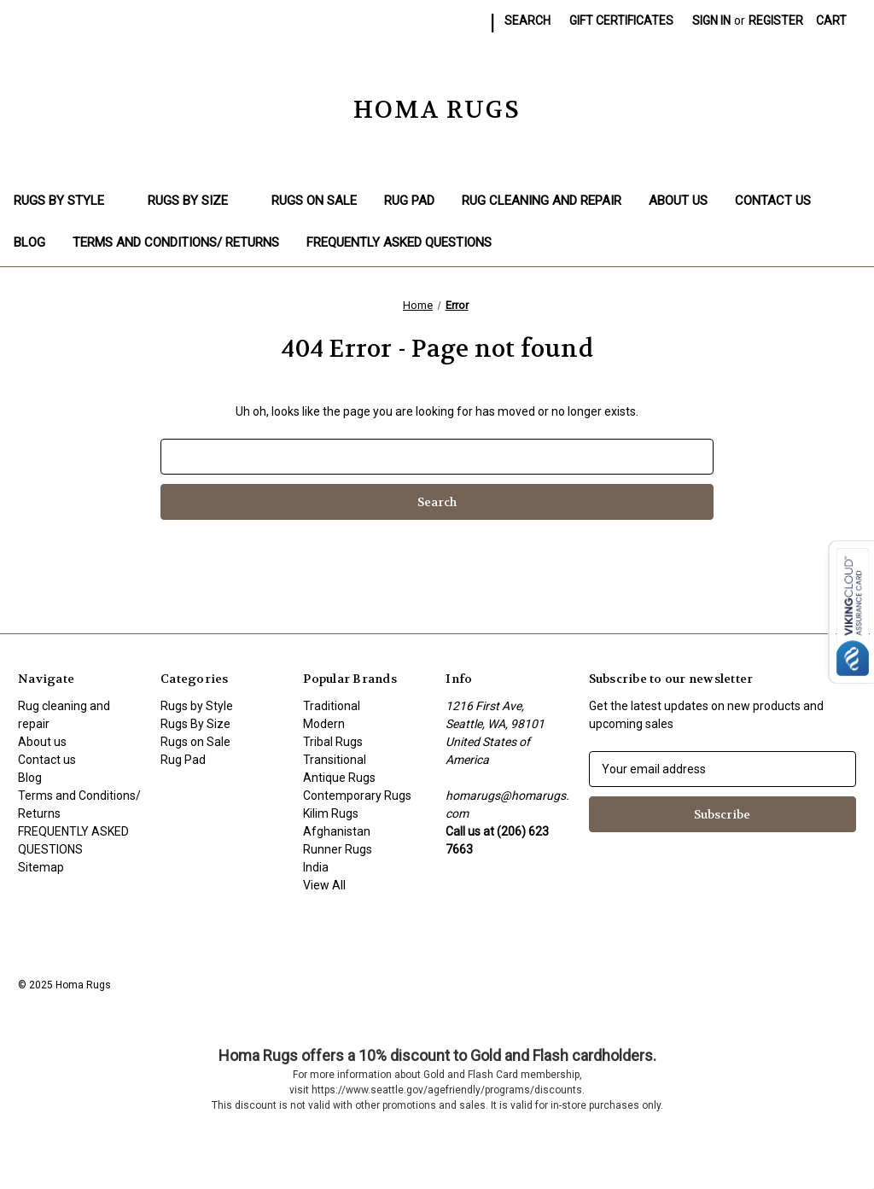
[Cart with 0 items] (831, 21)
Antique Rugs (339, 777)
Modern (324, 724)
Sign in (711, 20)
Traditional (331, 706)
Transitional (334, 759)
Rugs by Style (67, 200)
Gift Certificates (621, 20)
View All (324, 885)
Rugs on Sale (314, 200)
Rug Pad (409, 200)
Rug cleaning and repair (541, 200)
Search (527, 20)
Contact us (773, 200)
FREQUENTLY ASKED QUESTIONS (399, 242)
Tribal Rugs (333, 742)
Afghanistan (336, 831)
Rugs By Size (196, 200)
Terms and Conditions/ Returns (176, 242)
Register (776, 20)
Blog (29, 242)
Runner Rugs (337, 849)
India (316, 867)
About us (678, 200)
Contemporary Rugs (357, 795)
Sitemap (41, 867)
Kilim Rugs (330, 813)
